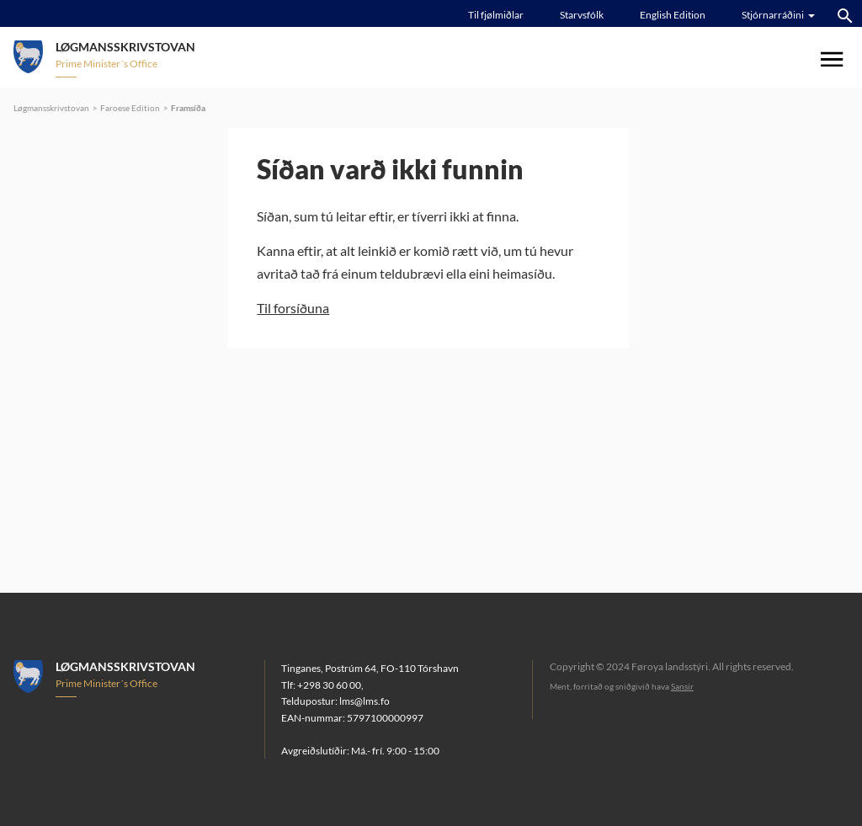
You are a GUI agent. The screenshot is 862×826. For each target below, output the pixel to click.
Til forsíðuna (293, 308)
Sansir (682, 686)
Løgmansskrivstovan (51, 108)
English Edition (672, 14)
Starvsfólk (582, 14)
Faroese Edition (130, 108)
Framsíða (188, 108)
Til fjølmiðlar (496, 14)
